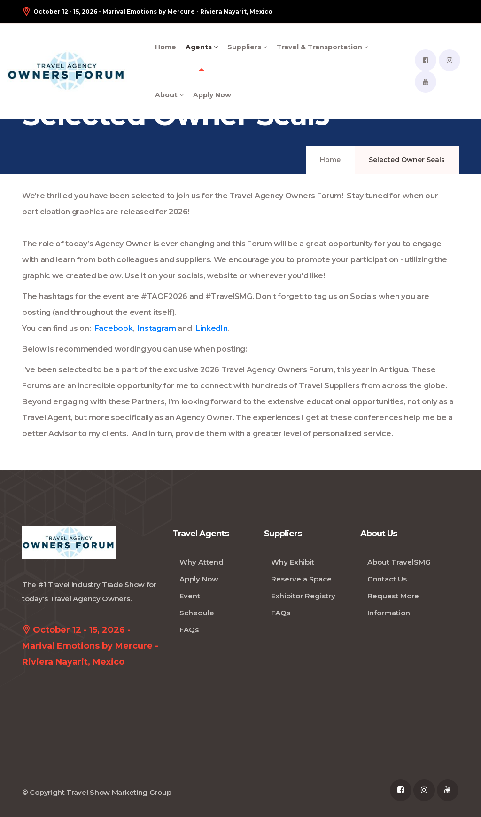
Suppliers (247, 47)
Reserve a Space (301, 578)
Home (165, 47)
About (169, 95)
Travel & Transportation (322, 47)
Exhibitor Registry (303, 595)
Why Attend (201, 562)
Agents (202, 47)
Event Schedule (196, 604)
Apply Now (212, 95)
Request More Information (393, 604)
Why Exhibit (292, 562)
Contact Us (387, 578)
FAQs (189, 629)
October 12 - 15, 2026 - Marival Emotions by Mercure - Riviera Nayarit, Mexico (147, 11)
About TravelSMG (399, 562)
